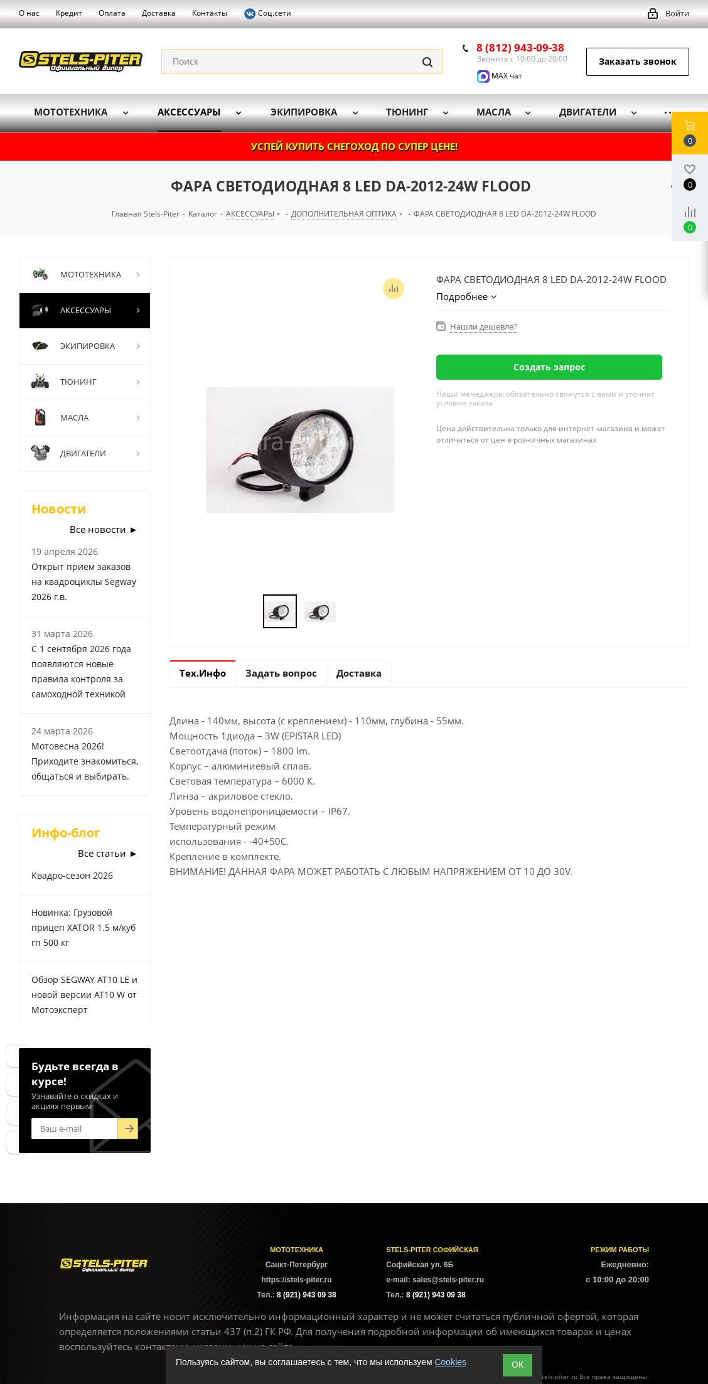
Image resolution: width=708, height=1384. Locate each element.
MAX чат (499, 75)
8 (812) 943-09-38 (520, 47)
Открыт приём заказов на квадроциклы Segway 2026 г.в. (83, 582)
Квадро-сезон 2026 (72, 875)
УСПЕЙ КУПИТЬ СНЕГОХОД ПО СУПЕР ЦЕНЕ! (354, 146)
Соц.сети (267, 14)
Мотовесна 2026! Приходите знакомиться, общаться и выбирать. (84, 761)
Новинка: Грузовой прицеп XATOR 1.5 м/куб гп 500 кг (83, 927)
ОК (517, 1365)
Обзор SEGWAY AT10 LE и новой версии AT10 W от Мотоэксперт (84, 995)
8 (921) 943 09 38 (306, 1294)
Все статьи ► (108, 853)
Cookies (450, 1362)
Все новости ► (104, 529)
